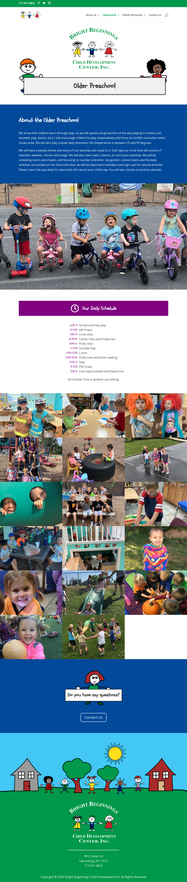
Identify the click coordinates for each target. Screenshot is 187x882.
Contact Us (154, 15)
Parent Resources (132, 15)
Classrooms (109, 15)
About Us (91, 15)
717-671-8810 (27, 3)
